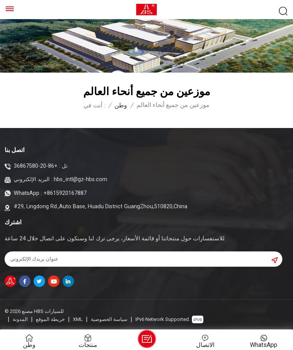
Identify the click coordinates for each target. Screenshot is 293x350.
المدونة (20, 319)
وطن (120, 105)
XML (78, 319)
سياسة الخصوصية (109, 319)
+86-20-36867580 (36, 166)
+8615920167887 (65, 193)
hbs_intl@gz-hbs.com (80, 179)
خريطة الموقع (50, 319)
